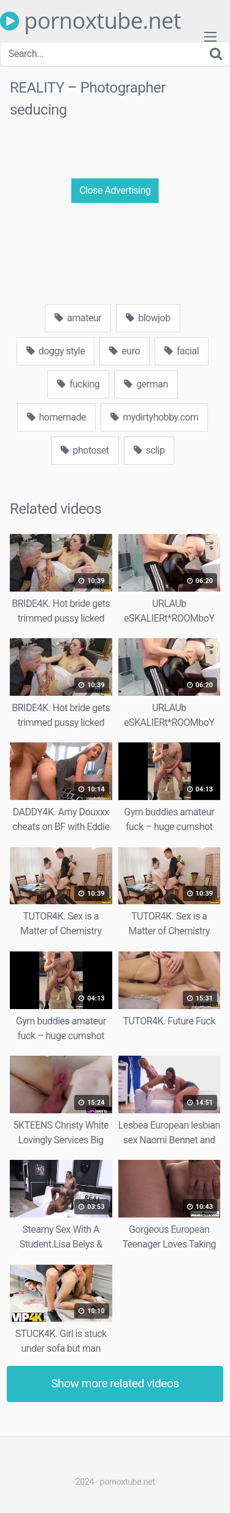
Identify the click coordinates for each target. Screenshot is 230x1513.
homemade (56, 417)
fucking (78, 384)
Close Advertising (114, 190)
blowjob (148, 318)
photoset (85, 450)
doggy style (55, 351)
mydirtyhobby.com (154, 417)
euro (124, 351)
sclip (149, 450)
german (145, 384)
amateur (78, 318)
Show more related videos (115, 1383)
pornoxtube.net (90, 21)
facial (181, 351)
